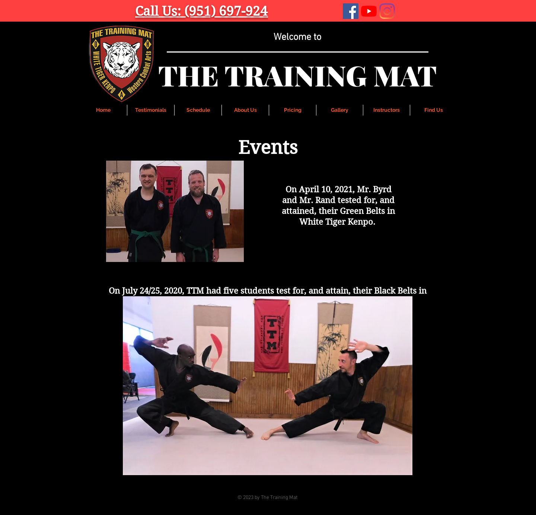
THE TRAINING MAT (297, 75)
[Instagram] (387, 11)
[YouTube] (369, 11)
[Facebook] (350, 11)
